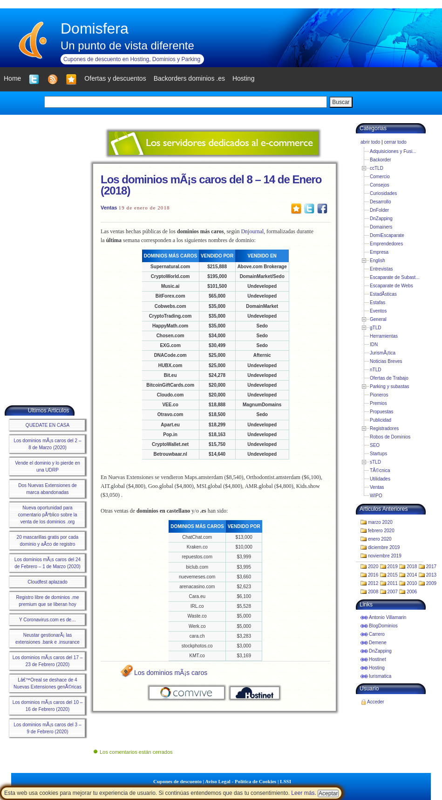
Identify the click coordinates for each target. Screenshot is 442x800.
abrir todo (370, 142)
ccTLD (376, 168)
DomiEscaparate (387, 235)
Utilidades (380, 478)
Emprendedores (386, 243)
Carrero (377, 634)
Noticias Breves (386, 361)
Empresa (379, 252)
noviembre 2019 (384, 555)
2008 (373, 591)
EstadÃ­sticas (383, 294)
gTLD (375, 327)
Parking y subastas (389, 386)
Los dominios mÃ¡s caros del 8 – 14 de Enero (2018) (211, 185)
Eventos (378, 310)
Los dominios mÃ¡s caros (170, 672)
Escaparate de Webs (391, 285)
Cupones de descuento (177, 781)
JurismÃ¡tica (382, 352)
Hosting (377, 667)
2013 (431, 574)
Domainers (381, 227)
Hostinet (377, 659)
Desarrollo (380, 201)
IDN (374, 344)
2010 (412, 583)
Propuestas (382, 411)
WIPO (376, 495)
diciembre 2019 (384, 547)
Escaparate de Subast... (395, 277)
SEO (375, 445)
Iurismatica (380, 676)
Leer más (302, 793)
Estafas (377, 302)
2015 (393, 574)
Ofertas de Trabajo (389, 378)
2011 (393, 583)
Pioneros (379, 394)
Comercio (380, 176)
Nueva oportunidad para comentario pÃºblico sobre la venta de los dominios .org (47, 514)
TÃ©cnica (380, 470)
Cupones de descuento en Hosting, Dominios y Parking (131, 59)
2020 (373, 566)
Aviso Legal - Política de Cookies (240, 781)
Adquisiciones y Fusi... (393, 151)
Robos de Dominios (390, 436)
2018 (412, 566)
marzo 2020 (380, 522)
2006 (412, 591)
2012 (373, 583)
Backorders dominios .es (189, 78)
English (377, 260)
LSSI (285, 781)
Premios (378, 403)
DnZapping (381, 218)
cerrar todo (395, 142)
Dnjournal (252, 231)
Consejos (379, 185)
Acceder (375, 701)
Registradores (384, 428)
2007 (393, 591)
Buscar (340, 102)
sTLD (375, 462)
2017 (431, 566)
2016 (373, 574)
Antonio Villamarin (387, 617)
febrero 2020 (381, 530)
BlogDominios (383, 625)
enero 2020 (380, 539)
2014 (412, 574)
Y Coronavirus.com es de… (47, 619)
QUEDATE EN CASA (47, 425)
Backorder (380, 159)
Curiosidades (383, 193)
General (378, 319)
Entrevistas (381, 268)
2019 (393, 566)
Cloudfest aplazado (47, 581)
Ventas (109, 207)
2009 (431, 583)
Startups (378, 453)
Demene (378, 642)
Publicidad (380, 420)
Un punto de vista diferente (127, 45)
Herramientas (384, 336)
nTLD (375, 369)
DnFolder (379, 210)
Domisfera (95, 28)
